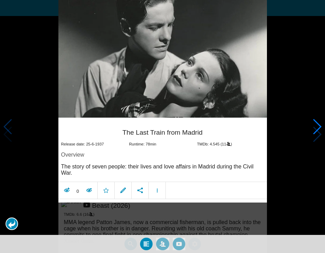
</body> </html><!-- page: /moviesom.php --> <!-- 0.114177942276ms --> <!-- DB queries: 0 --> (162, 126)
